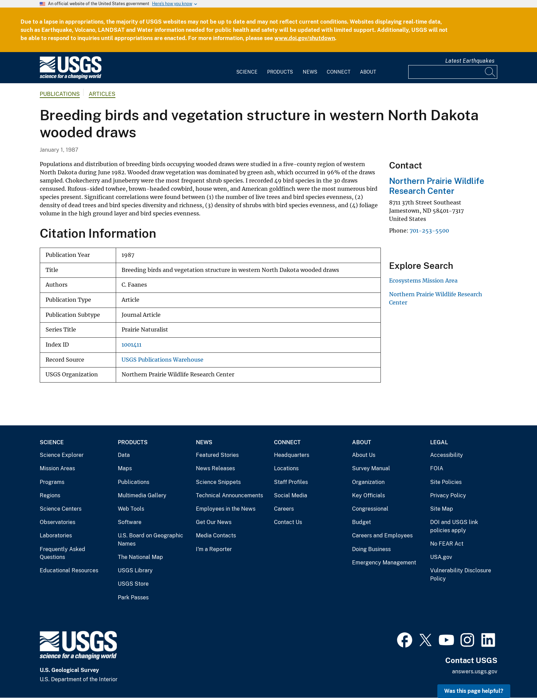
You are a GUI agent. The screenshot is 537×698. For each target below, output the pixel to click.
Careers (284, 509)
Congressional (370, 509)
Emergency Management (384, 562)
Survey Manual (371, 468)
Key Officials (368, 495)
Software (129, 522)
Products (280, 72)
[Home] (70, 77)
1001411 (131, 344)
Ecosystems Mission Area (423, 280)
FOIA (436, 468)
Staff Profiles (291, 482)
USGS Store (133, 584)
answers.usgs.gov (474, 671)
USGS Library (135, 570)
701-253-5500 (429, 230)
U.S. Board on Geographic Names (150, 539)
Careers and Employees (382, 535)
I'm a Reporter (214, 549)
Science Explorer (62, 455)
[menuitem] (247, 67)
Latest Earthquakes (470, 61)
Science (247, 72)
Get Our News (214, 522)
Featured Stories (217, 455)
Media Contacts (216, 535)
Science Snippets (218, 482)
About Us (363, 455)
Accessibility (446, 455)
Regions (50, 495)
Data (124, 455)
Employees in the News (225, 509)
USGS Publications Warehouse (162, 360)
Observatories (57, 522)
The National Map (140, 557)
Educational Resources (69, 570)
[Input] (452, 72)
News (310, 72)
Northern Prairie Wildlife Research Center (436, 186)
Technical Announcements (229, 495)
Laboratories (56, 535)
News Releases (215, 468)
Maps (125, 468)
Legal (439, 442)
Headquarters (291, 455)
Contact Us (288, 522)
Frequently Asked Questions (62, 553)
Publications (60, 94)
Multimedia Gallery (142, 495)
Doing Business (371, 549)
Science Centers (61, 509)
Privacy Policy (448, 495)
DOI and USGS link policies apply (454, 526)
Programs (52, 482)
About (368, 72)
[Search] (490, 72)
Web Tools (131, 509)
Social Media (290, 495)
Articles (102, 94)
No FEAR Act (446, 543)
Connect (338, 72)
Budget (361, 522)
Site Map (441, 509)
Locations (286, 468)
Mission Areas (57, 468)
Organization (368, 482)
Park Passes (133, 597)
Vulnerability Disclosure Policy (460, 574)
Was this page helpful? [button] (473, 691)
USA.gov (441, 557)
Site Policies (446, 482)
